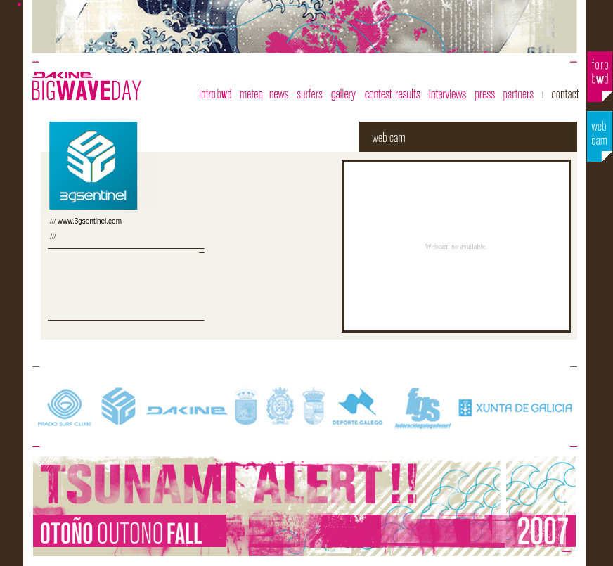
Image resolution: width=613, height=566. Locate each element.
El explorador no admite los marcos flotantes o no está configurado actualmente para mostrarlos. (436, 246)
